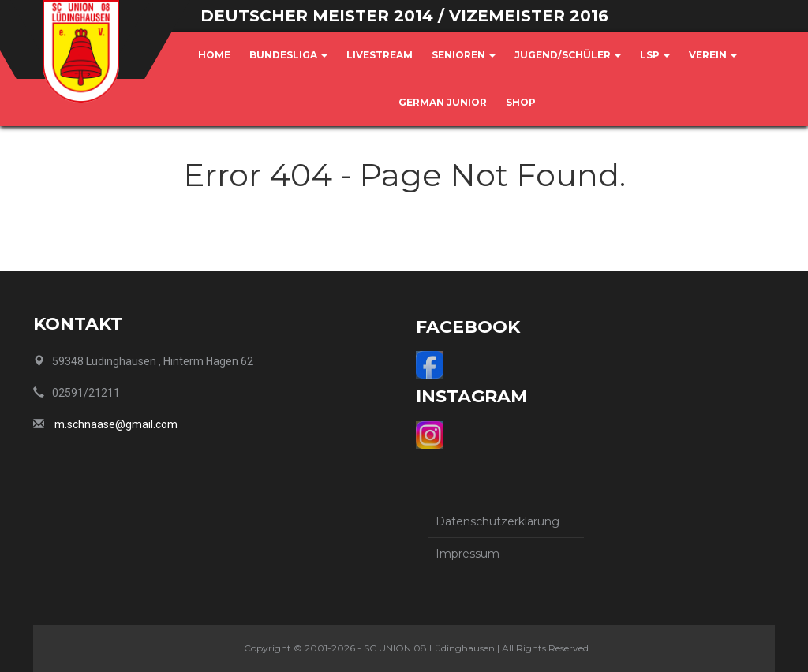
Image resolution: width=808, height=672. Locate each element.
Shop (521, 102)
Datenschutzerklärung (497, 521)
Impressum (467, 554)
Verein (713, 55)
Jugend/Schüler (567, 55)
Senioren (464, 55)
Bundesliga (288, 55)
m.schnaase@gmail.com (116, 424)
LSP (655, 55)
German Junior (442, 102)
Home (214, 55)
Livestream (379, 55)
